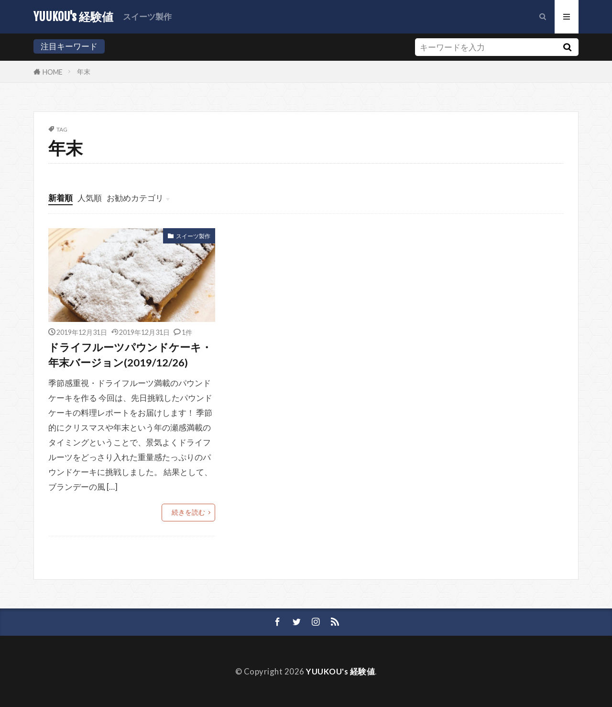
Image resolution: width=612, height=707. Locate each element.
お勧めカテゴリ (135, 198)
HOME (53, 71)
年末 (83, 71)
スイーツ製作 (147, 16)
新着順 (60, 198)
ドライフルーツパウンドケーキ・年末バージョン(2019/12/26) (130, 355)
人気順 (89, 198)
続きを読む (188, 512)
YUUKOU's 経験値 (73, 16)
